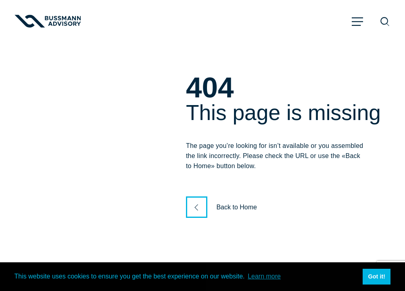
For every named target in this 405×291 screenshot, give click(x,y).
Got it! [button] (376, 276)
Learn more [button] (264, 276)
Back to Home (236, 207)
